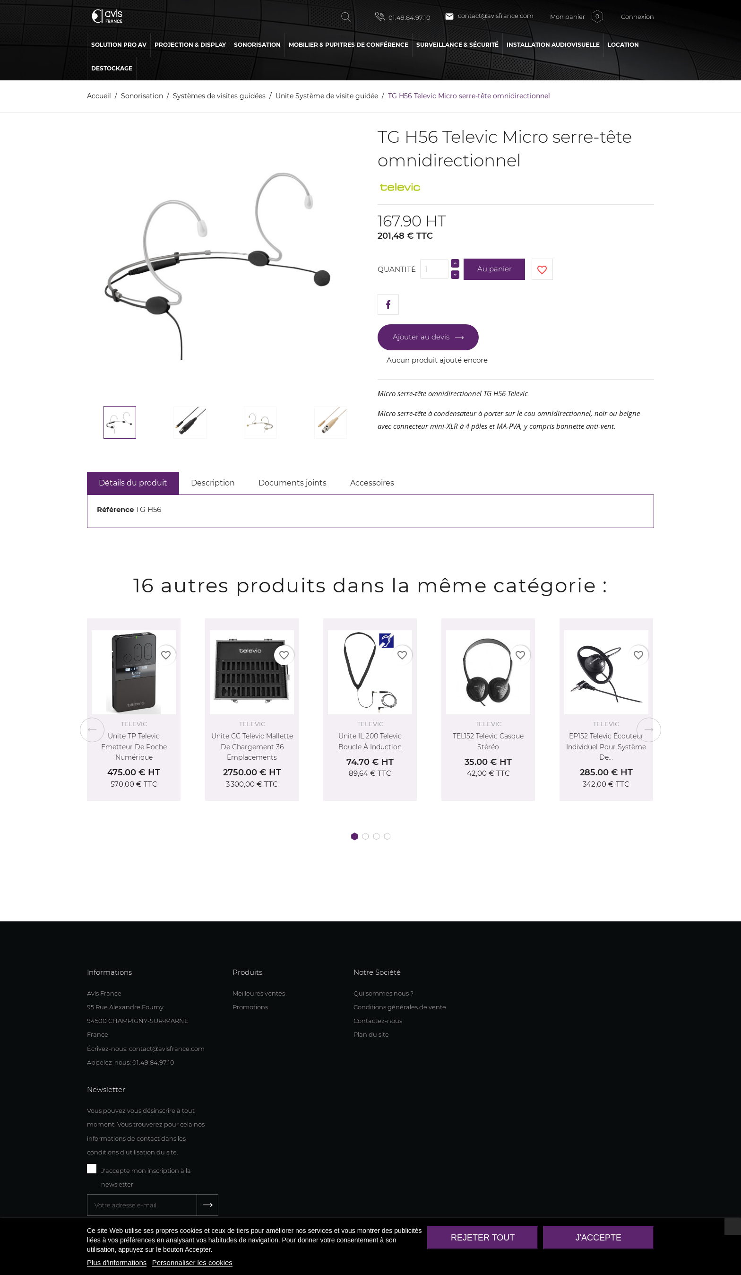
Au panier (494, 268)
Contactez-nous (377, 1020)
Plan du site (371, 1034)
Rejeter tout (483, 1237)
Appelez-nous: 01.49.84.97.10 (130, 1062)
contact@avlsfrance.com (489, 16)
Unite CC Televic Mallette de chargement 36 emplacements (252, 747)
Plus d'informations (116, 1262)
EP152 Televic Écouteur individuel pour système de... (606, 747)
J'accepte (598, 1237)
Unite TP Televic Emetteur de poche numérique (134, 747)
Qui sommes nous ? (383, 993)
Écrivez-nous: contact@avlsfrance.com (146, 1048)
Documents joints (292, 482)
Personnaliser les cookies (192, 1262)
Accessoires (372, 482)
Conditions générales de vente (399, 1007)
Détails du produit (133, 482)
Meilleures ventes (259, 993)
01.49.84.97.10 (403, 16)
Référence (115, 509)
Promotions (250, 1007)
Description (213, 482)
